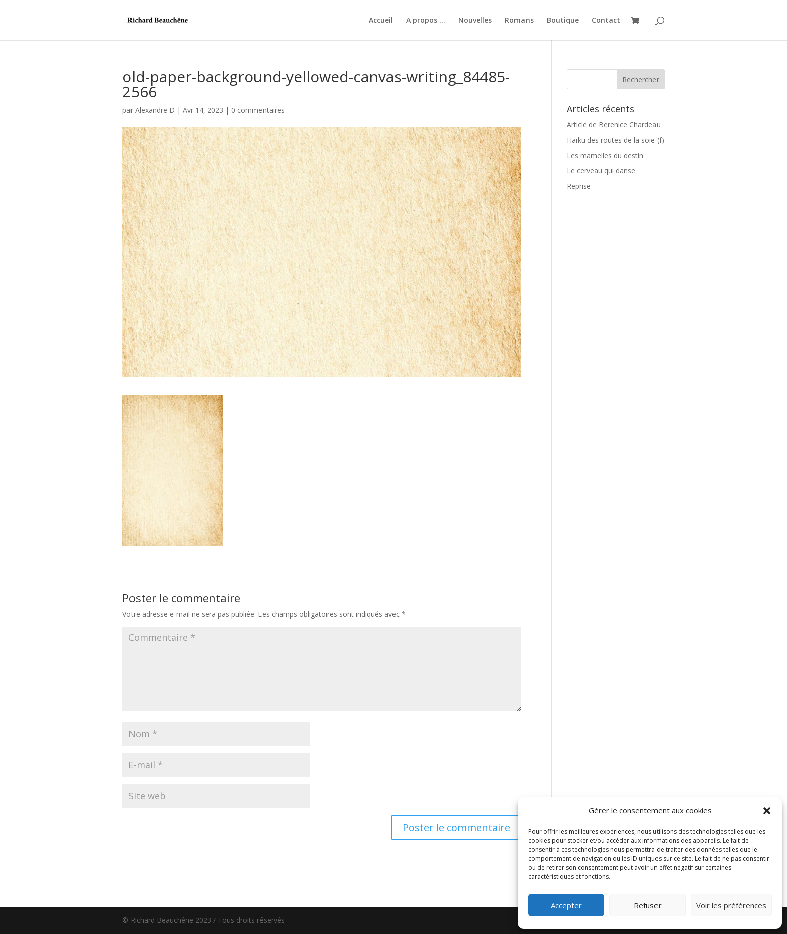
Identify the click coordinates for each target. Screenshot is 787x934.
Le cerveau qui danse (601, 170)
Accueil (381, 21)
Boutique (563, 21)
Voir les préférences (731, 905)
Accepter (566, 905)
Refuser (648, 905)
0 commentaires (258, 110)
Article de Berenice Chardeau (614, 124)
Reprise (579, 186)
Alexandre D (155, 110)
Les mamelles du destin (605, 155)
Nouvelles (475, 21)
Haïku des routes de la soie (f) (615, 140)
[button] (767, 811)
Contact (606, 21)
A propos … (425, 21)
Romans (519, 21)
